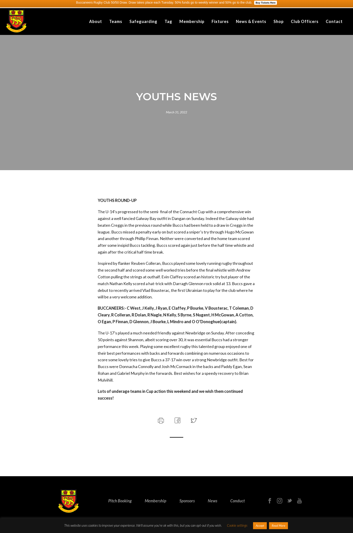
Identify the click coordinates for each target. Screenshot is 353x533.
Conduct (237, 500)
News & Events (251, 21)
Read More (278, 525)
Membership (191, 21)
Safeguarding (143, 21)
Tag (168, 21)
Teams (115, 21)
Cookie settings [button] (237, 525)
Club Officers (305, 21)
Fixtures (220, 21)
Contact (334, 21)
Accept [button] (260, 525)
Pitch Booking (120, 500)
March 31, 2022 (176, 112)
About (95, 21)
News (212, 500)
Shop (279, 21)
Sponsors (187, 500)
